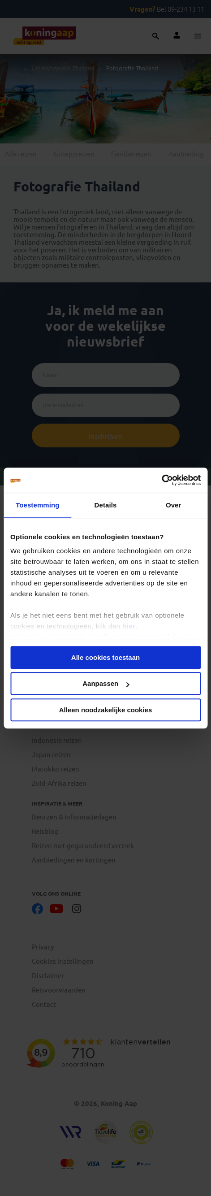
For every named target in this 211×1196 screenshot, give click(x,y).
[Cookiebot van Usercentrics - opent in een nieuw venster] (161, 480)
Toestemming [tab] (38, 505)
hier (129, 626)
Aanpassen (105, 683)
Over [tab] (173, 505)
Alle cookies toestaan (105, 657)
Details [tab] (106, 505)
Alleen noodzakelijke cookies (105, 710)
